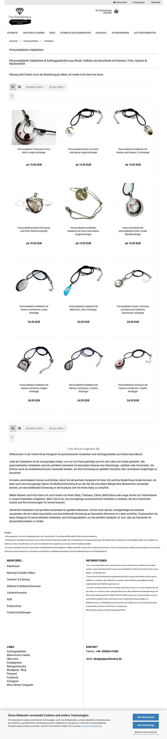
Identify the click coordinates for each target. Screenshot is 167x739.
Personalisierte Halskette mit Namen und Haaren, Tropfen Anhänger (83, 388)
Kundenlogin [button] (138, 2)
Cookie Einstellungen (19, 612)
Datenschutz (14, 606)
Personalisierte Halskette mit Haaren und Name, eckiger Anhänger (34, 388)
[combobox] (34, 87)
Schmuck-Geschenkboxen (75, 32)
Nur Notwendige (145, 725)
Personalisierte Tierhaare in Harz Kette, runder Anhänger (34, 151)
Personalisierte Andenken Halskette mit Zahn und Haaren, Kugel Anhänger (83, 231)
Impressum (13, 566)
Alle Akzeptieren (145, 717)
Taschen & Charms (34, 32)
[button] (120, 2)
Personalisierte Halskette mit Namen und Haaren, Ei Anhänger (132, 151)
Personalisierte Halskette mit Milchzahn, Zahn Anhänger (83, 308)
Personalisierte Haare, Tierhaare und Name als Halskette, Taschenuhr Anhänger (133, 309)
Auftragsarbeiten (145, 32)
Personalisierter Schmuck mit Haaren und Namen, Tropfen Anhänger (133, 388)
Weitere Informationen (146, 732)
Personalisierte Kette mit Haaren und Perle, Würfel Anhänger (34, 229)
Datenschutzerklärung (91, 726)
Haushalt (101, 32)
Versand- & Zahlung (18, 579)
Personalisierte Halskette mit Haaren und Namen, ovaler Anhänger (34, 309)
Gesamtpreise (31, 536)
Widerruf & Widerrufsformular (24, 586)
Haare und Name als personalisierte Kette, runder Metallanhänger (133, 231)
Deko (52, 32)
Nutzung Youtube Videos (21, 572)
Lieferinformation (17, 592)
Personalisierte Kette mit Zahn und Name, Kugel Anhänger (83, 151)
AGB (9, 599)
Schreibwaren (120, 32)
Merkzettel (155, 2)
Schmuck (12, 32)
